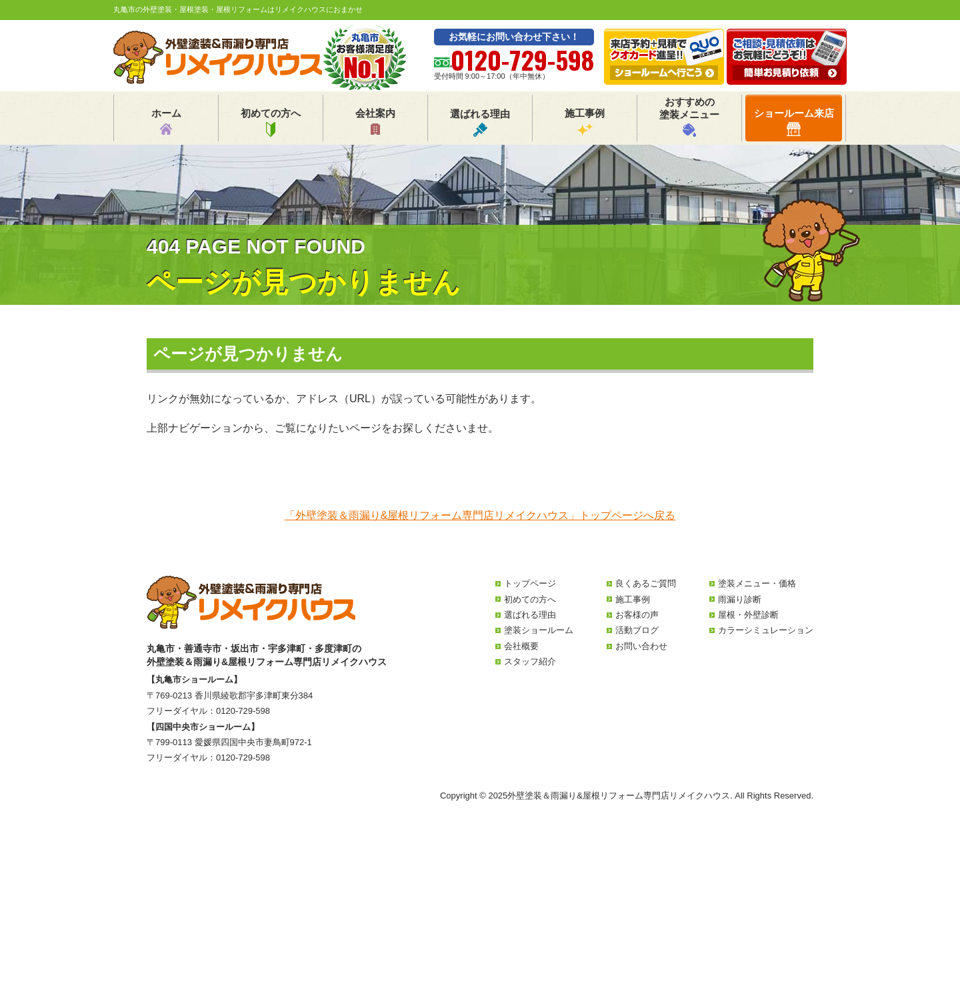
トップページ (530, 583)
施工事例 (585, 122)
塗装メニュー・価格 (757, 583)
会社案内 (375, 122)
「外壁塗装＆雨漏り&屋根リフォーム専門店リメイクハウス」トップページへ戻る (480, 515)
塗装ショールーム (538, 630)
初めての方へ (271, 122)
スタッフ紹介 (530, 661)
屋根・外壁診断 (748, 615)
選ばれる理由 (480, 122)
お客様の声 (637, 615)
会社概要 (521, 646)
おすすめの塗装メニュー (689, 116)
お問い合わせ (641, 646)
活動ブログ (637, 630)
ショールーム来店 (794, 121)
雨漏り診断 (739, 599)
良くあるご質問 (645, 583)
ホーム (166, 122)
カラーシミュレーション (765, 630)
